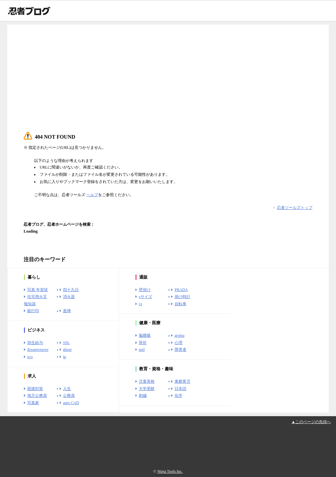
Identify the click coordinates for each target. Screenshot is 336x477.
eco (30, 356)
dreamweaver (38, 349)
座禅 (67, 310)
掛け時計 (182, 296)
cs (140, 304)
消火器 (69, 296)
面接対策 (35, 388)
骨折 (143, 342)
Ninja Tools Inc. (169, 471)
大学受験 (147, 388)
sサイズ (145, 296)
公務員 (69, 395)
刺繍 (143, 395)
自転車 (180, 304)
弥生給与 (35, 342)
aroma (179, 335)
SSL (66, 342)
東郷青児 (182, 381)
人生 (67, 388)
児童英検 (147, 381)
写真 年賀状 (37, 289)
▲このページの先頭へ (311, 422)
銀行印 (33, 310)
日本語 (180, 388)
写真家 (33, 402)
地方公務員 (37, 395)
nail (142, 349)
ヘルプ (92, 195)
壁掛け (145, 289)
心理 (178, 342)
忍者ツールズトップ (294, 207)
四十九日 (71, 289)
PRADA (181, 289)
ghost (67, 349)
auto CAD (71, 402)
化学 (178, 395)
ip (64, 356)
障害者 (180, 349)
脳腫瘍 (145, 335)
